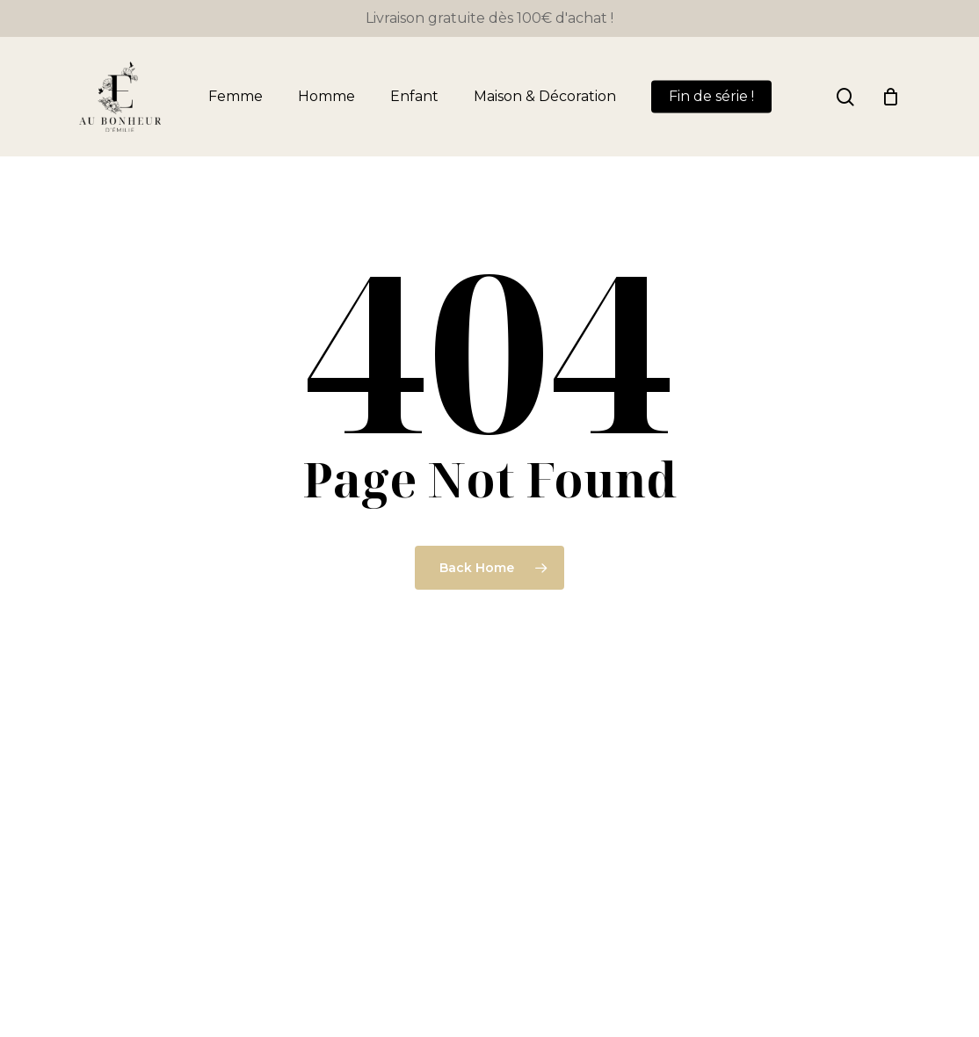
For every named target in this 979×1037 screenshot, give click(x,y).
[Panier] (890, 96)
